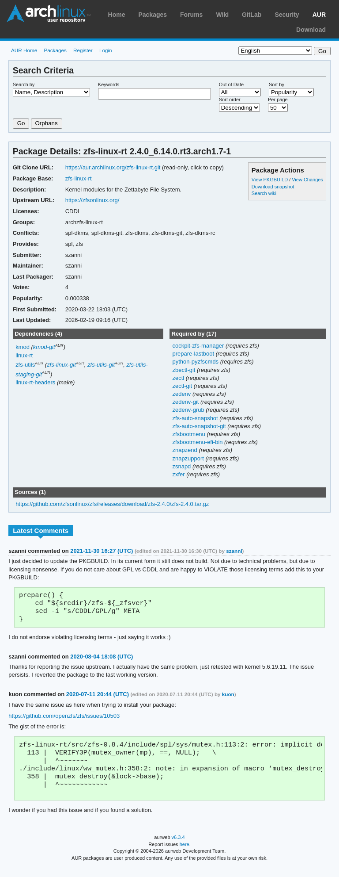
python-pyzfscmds (196, 361)
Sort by (276, 84)
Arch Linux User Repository (48, 13)
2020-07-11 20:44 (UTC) (97, 697)
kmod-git (44, 347)
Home (116, 14)
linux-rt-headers (35, 382)
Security (287, 14)
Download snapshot (273, 186)
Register (83, 50)
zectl (178, 378)
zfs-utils (25, 364)
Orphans (46, 123)
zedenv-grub (189, 409)
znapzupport (188, 458)
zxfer (179, 474)
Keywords (108, 84)
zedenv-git (186, 401)
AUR (319, 14)
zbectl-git (184, 370)
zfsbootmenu (189, 434)
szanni (234, 551)
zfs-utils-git (101, 364)
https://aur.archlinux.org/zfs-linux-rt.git (113, 167)
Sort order (230, 99)
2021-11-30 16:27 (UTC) (101, 551)
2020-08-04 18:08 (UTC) (101, 660)
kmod (22, 347)
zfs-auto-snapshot (195, 418)
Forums (191, 14)
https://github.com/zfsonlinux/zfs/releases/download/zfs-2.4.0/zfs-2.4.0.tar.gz (112, 504)
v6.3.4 (178, 847)
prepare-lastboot (193, 353)
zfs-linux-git (61, 364)
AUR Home (24, 50)
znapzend (185, 450)
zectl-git (182, 386)
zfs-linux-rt (78, 178)
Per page (278, 99)
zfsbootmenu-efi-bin (198, 442)
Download (311, 29)
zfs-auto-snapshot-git (199, 426)
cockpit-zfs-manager (199, 345)
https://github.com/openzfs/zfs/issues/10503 (64, 719)
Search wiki (264, 193)
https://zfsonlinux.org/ (92, 200)
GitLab (251, 14)
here (184, 854)
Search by (24, 84)
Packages (152, 14)
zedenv (182, 394)
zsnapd (182, 466)
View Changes (307, 179)
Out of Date (231, 84)
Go (21, 123)
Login (105, 50)
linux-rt (24, 355)
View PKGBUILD (270, 179)
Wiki (222, 14)
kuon (228, 698)
